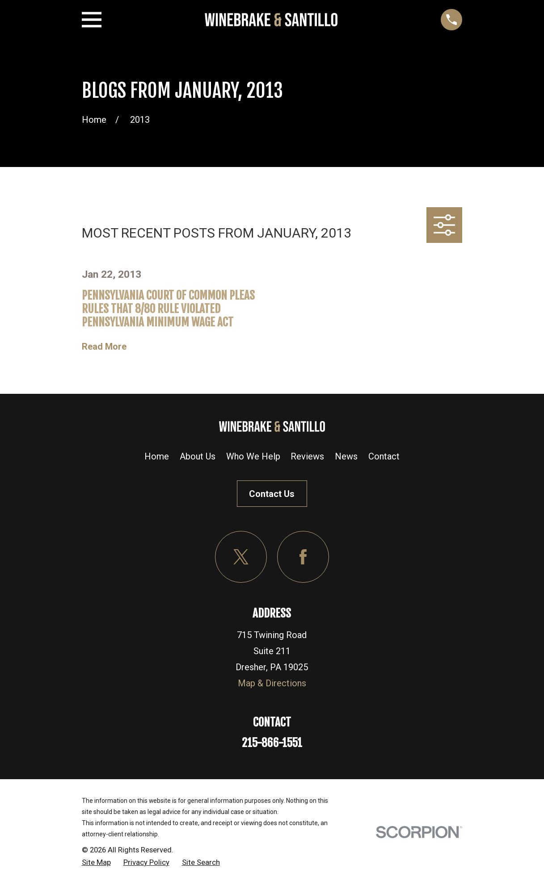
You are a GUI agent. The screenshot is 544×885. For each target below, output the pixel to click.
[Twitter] (241, 557)
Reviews (307, 456)
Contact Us (272, 493)
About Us (197, 456)
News (346, 456)
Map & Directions (272, 683)
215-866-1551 (272, 743)
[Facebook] (303, 557)
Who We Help (253, 456)
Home (156, 456)
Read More (104, 346)
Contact (384, 456)
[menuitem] (96, 863)
